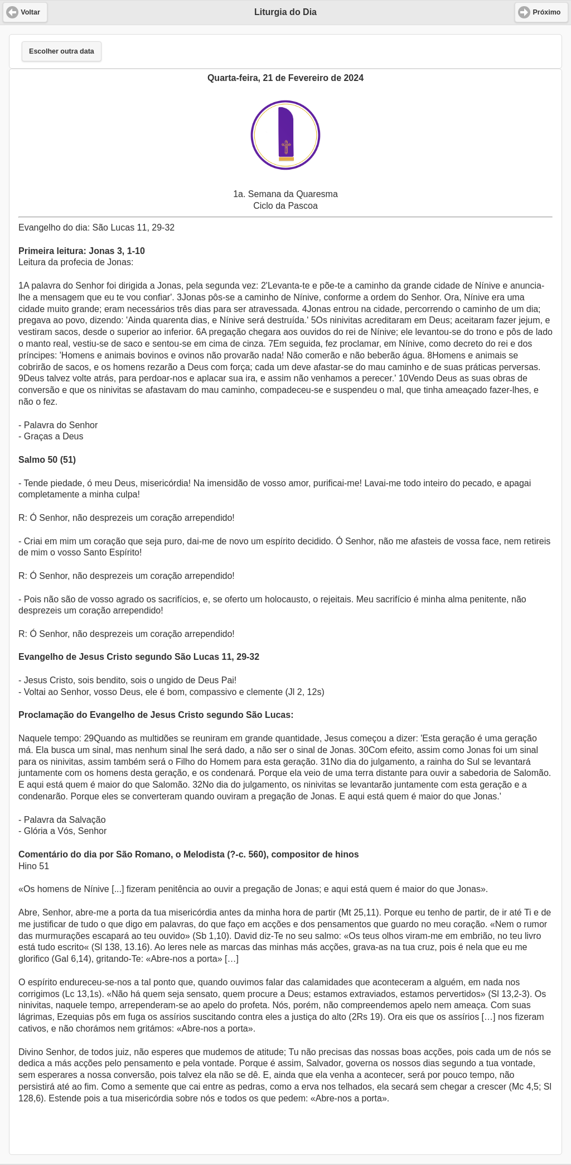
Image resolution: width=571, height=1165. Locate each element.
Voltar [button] (30, 12)
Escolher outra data (61, 51)
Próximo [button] (546, 12)
